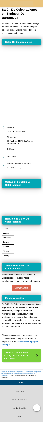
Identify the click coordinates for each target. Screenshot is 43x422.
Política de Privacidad (19, 400)
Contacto (20, 416)
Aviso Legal (20, 392)
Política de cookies (19, 408)
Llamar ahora (21, 288)
